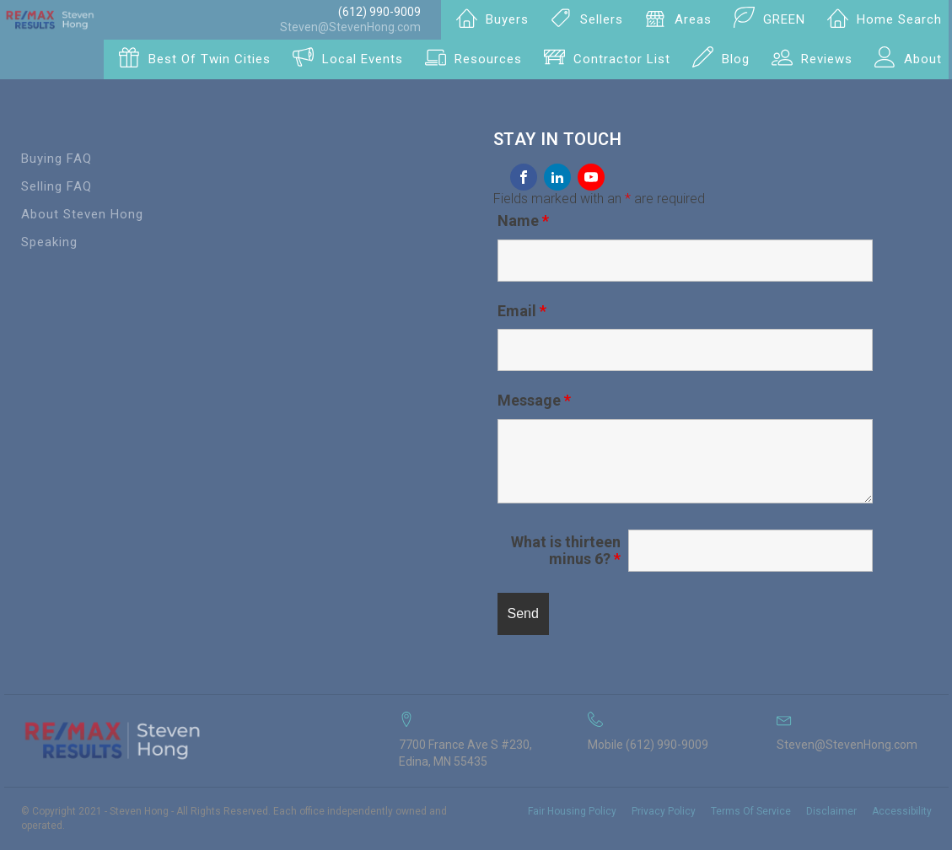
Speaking (49, 242)
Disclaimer (831, 811)
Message (534, 400)
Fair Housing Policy (572, 811)
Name (523, 220)
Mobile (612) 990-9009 (648, 744)
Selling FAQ (56, 186)
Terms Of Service (751, 811)
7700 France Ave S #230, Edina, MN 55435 (465, 753)
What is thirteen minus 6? (566, 551)
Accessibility (902, 811)
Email (522, 311)
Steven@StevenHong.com (350, 27)
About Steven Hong (82, 214)
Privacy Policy (664, 811)
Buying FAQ (56, 158)
